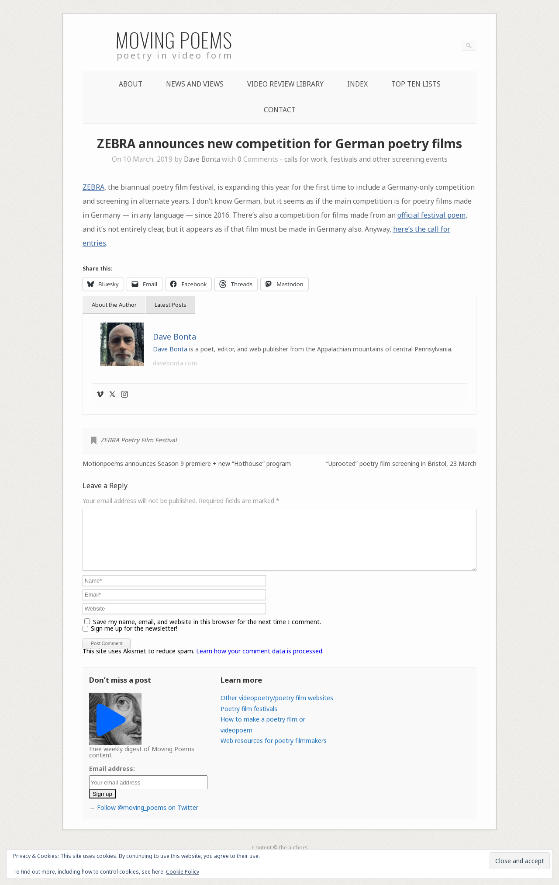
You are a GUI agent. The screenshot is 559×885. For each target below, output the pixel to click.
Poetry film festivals (249, 719)
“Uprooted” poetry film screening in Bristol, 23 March (401, 464)
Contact (280, 110)
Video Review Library (285, 84)
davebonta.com (175, 363)
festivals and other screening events (389, 159)
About (130, 84)
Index (357, 84)
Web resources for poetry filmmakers (274, 751)
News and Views (195, 84)
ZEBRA (93, 187)
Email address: (112, 779)
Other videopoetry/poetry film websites (277, 708)
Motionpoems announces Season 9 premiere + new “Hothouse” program (187, 464)
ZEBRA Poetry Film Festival (138, 440)
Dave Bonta (202, 159)
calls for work (305, 159)
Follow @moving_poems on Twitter (147, 818)
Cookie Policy (182, 871)
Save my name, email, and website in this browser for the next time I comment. (207, 632)
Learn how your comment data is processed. (260, 661)
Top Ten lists (416, 84)
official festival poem (431, 215)
